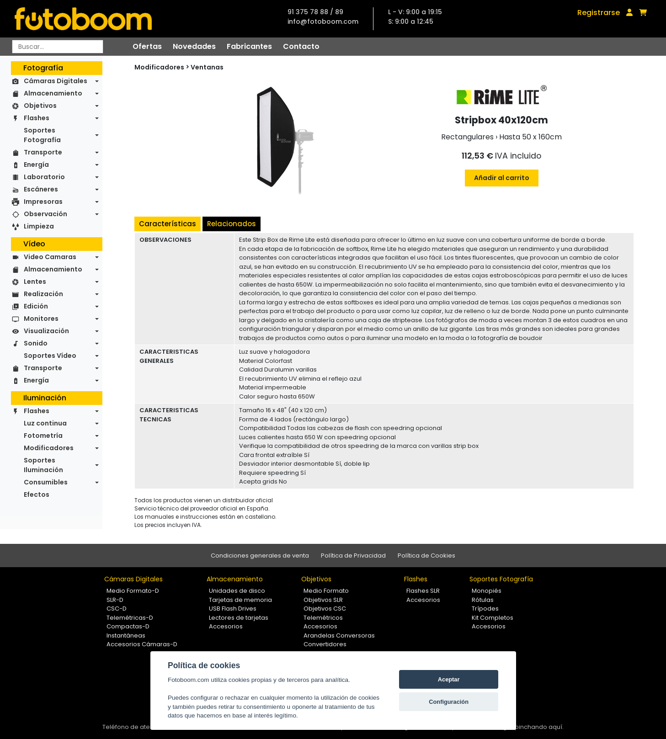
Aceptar (449, 679)
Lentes (35, 281)
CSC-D (117, 608)
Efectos (36, 494)
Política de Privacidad (353, 555)
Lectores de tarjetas (238, 617)
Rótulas (483, 599)
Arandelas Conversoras (339, 635)
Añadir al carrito (501, 177)
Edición (36, 306)
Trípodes (485, 608)
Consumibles (46, 482)
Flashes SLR (423, 590)
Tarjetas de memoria (240, 599)
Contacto (301, 46)
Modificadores (49, 447)
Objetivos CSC (325, 608)
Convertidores (325, 644)
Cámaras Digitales (55, 80)
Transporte (43, 152)
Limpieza (39, 226)
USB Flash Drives (232, 608)
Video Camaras (50, 256)
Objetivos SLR (323, 599)
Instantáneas (126, 635)
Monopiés (486, 590)
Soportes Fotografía (42, 135)
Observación (45, 213)
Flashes (36, 117)
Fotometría (43, 435)
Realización (43, 293)
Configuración (449, 701)
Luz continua (45, 423)
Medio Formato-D (133, 590)
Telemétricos (323, 617)
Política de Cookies (426, 555)
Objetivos (40, 105)
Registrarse (598, 12)
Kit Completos (492, 617)
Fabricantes (249, 46)
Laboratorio (44, 176)
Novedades (194, 46)
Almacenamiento (53, 93)
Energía (36, 164)
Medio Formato (326, 590)
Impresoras (43, 201)
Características (167, 224)
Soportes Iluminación (43, 465)
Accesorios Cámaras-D (142, 644)
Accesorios (226, 626)
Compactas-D (128, 626)
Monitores (41, 318)
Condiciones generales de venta (260, 555)
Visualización (46, 330)
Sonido (36, 343)
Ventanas (207, 67)
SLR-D (115, 599)
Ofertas (147, 46)
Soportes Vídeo (50, 355)
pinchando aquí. (539, 727)
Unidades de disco (237, 590)
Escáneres (41, 189)
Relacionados (231, 224)
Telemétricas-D (130, 617)
